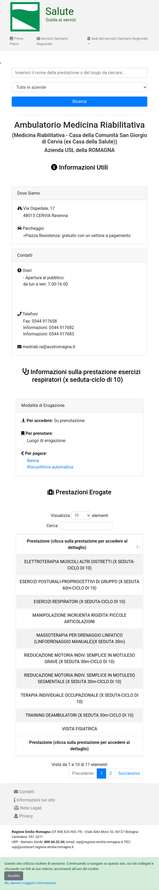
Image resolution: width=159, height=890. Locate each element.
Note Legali (28, 808)
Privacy (23, 816)
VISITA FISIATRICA (79, 728)
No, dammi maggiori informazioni (30, 883)
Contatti (24, 791)
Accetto (14, 876)
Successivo (129, 773)
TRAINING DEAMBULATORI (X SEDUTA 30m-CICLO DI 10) (80, 715)
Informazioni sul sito (34, 800)
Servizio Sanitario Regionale (52, 41)
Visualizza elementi (79, 515)
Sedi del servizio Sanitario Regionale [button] (117, 39)
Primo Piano (16, 41)
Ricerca (80, 101)
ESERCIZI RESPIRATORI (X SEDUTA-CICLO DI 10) (79, 601)
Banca (33, 460)
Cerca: (79, 526)
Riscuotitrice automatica (50, 467)
